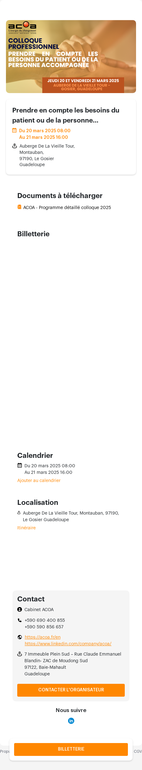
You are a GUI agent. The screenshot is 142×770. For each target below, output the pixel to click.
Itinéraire (26, 528)
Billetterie (71, 749)
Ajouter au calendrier (38, 481)
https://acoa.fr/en (42, 637)
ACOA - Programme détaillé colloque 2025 (67, 208)
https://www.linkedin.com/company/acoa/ (68, 644)
